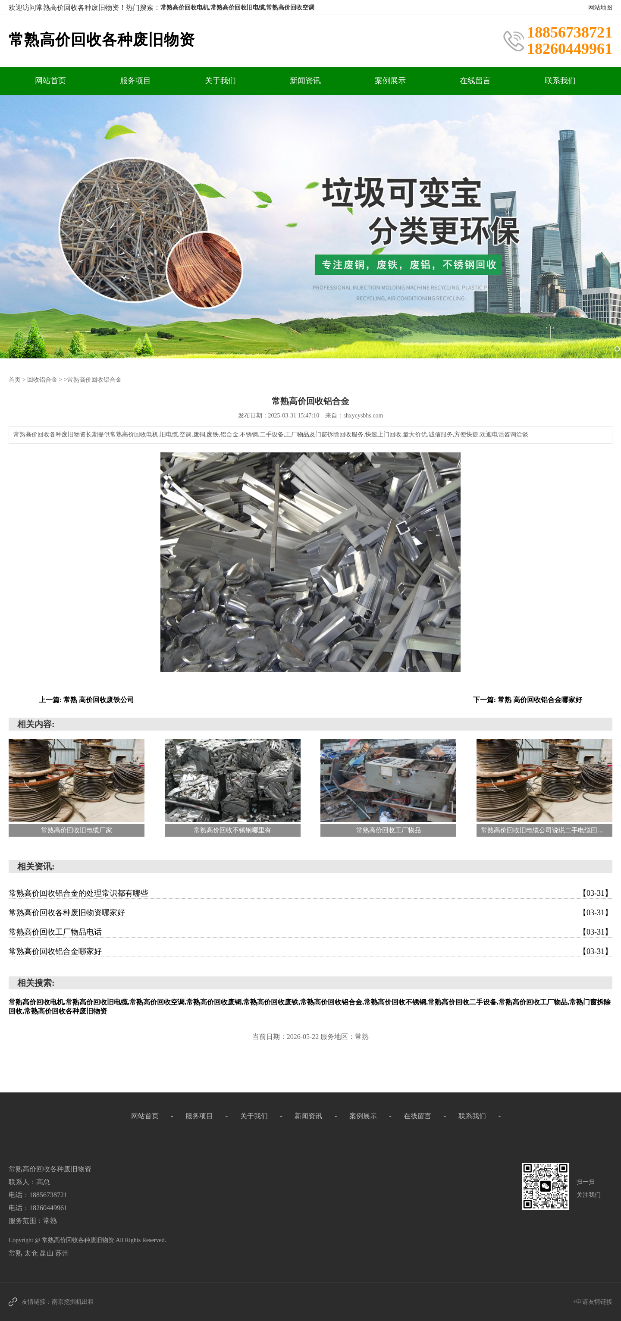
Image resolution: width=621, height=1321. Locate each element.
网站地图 (600, 7)
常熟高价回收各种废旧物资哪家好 (310, 912)
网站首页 (50, 80)
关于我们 (220, 80)
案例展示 (390, 80)
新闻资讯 (305, 80)
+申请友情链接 (592, 1301)
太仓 (32, 1252)
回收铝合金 (42, 379)
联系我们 (560, 80)
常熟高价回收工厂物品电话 (310, 931)
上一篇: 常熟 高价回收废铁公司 (86, 699)
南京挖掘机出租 (73, 1301)
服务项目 (135, 80)
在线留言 (475, 80)
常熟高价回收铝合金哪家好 (310, 951)
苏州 (62, 1252)
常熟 (16, 1252)
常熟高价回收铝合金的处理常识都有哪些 (310, 893)
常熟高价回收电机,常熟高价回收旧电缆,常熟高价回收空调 (237, 7)
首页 (15, 379)
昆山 (47, 1252)
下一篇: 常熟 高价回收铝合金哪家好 (527, 699)
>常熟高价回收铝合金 (93, 379)
